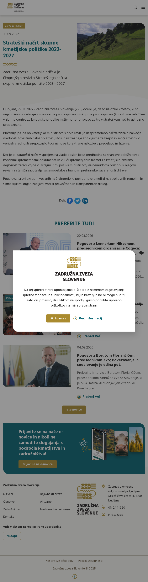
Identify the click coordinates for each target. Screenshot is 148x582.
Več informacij (87, 318)
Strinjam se (58, 318)
